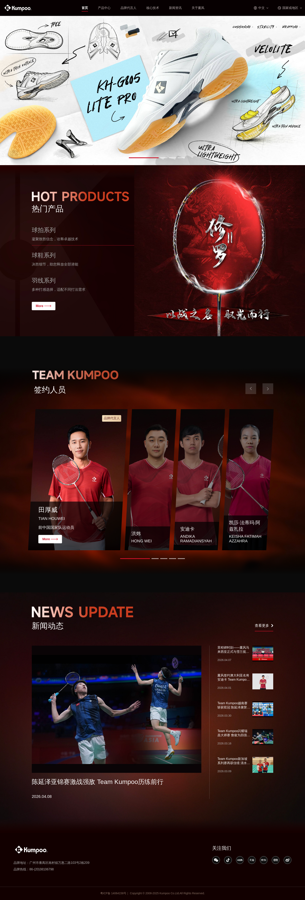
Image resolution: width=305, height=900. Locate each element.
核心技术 (152, 8)
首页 (85, 8)
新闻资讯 (175, 8)
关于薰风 (198, 8)
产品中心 (104, 8)
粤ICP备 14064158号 (113, 893)
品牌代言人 (128, 8)
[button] (135, 157)
